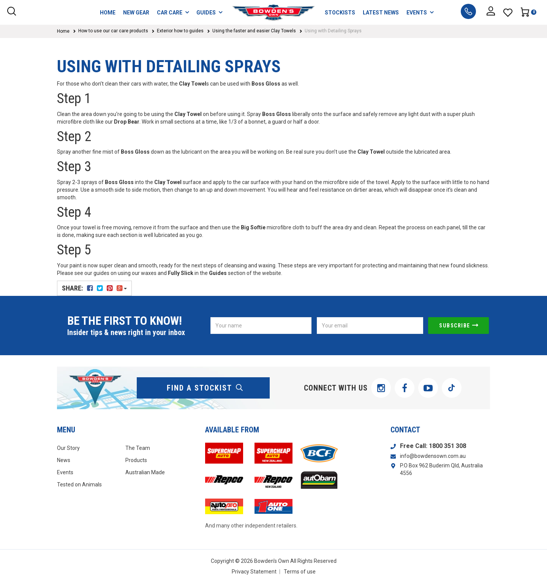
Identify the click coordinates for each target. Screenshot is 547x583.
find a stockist (205, 387)
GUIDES (209, 12)
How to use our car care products (113, 30)
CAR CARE (173, 12)
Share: (94, 288)
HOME (107, 13)
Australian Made (145, 472)
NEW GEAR (136, 13)
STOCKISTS (340, 13)
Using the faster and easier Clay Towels (254, 30)
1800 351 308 (447, 446)
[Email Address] (370, 325)
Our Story (68, 448)
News (63, 460)
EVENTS (419, 12)
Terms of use (300, 572)
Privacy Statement (254, 572)
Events (65, 472)
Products (136, 460)
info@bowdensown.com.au (433, 456)
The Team (137, 448)
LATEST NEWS (381, 13)
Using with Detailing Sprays (333, 30)
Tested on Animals (79, 484)
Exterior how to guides (180, 30)
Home (63, 31)
